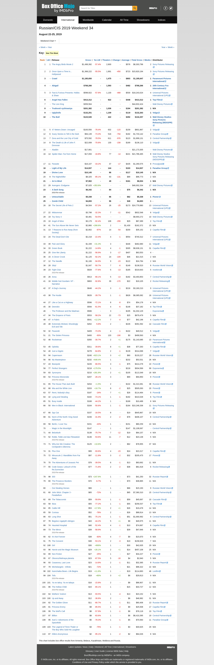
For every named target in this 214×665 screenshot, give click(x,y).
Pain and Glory (58, 244)
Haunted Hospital (59, 525)
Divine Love (57, 172)
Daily (91, 647)
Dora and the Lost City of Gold (65, 138)
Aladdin (55, 150)
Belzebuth (56, 433)
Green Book (57, 248)
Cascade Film (160, 324)
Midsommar (57, 212)
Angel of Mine (58, 221)
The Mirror (56, 530)
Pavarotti (56, 331)
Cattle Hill (56, 508)
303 (53, 477)
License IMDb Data (114, 651)
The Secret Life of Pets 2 (62, 205)
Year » (164, 47)
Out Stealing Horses (60, 488)
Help (126, 651)
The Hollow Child (59, 587)
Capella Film (159, 230)
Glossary (89, 651)
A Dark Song (58, 190)
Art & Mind (57, 181)
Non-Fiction (57, 554)
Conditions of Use (80, 662)
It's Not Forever (58, 537)
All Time (124, 20)
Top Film (158, 100)
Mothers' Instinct (59, 594)
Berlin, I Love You (59, 424)
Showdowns (143, 20)
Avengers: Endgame (61, 185)
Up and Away (57, 598)
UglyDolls (56, 113)
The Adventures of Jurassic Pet (65, 462)
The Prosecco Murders (62, 481)
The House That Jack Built (63, 384)
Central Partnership (162, 138)
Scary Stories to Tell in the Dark (65, 134)
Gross (88, 60)
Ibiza (54, 504)
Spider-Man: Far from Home (64, 154)
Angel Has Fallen (60, 100)
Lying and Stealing (60, 397)
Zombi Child (57, 201)
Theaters (106, 60)
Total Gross (137, 60)
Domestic (48, 20)
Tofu (54, 575)
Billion (54, 615)
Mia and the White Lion (62, 388)
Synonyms (56, 372)
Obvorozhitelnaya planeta (63, 558)
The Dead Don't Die (60, 237)
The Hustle (56, 295)
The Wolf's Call (58, 611)
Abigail (55, 85)
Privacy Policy (98, 662)
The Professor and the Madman (65, 311)
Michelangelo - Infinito (61, 567)
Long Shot (56, 517)
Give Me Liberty (59, 252)
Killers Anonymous (60, 634)
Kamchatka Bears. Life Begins (65, 571)
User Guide (100, 651)
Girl (53, 545)
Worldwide (88, 20)
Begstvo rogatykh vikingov (63, 521)
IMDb (118, 655)
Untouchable (58, 197)
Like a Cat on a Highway (62, 302)
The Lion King (58, 104)
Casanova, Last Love (61, 562)
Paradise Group (160, 134)
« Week (42, 47)
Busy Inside (57, 401)
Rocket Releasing (161, 281)
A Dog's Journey (59, 288)
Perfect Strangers (59, 368)
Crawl (54, 78)
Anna (54, 277)
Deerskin (56, 307)
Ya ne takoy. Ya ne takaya (63, 582)
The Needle (57, 261)
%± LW (97, 60)
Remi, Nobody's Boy (60, 392)
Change (116, 60)
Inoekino (157, 270)
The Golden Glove (60, 602)
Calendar (107, 20)
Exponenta (158, 311)
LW (48, 60)
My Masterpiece (59, 360)
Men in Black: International (63, 405)
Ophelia (55, 347)
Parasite (55, 164)
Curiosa (55, 512)
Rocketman (57, 340)
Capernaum (57, 355)
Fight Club (56, 270)
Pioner (157, 197)
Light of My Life (59, 168)
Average (126, 60)
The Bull (56, 117)
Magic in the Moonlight (61, 428)
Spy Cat (55, 413)
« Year (49, 47)
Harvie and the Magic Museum (65, 550)
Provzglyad (158, 164)
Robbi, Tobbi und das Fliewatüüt (66, 437)
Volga (156, 113)
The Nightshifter (59, 177)
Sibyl (54, 265)
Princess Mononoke (60, 377)
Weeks (148, 60)
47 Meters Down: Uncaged (63, 130)
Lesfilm (157, 571)
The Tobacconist (59, 499)
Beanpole (56, 364)
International (67, 20)
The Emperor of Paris (61, 315)
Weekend (99, 647)
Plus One (56, 451)
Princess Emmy (58, 607)
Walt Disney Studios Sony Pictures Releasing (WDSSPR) (163, 157)
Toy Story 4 (57, 217)
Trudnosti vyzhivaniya (62, 108)
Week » (171, 47)
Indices (161, 20)
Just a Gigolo (57, 351)
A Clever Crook (58, 257)
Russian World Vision (163, 265)
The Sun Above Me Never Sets (65, 225)
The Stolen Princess (60, 335)
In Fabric (55, 320)
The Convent (57, 541)
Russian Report (160, 477)
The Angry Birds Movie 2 (62, 64)
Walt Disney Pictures (163, 104)
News (85, 647)
